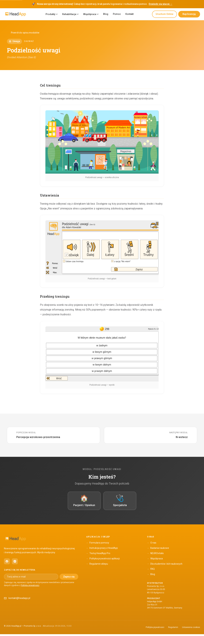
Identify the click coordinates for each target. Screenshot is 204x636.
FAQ (151, 571)
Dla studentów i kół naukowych (164, 565)
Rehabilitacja (70, 14)
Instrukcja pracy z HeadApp (102, 550)
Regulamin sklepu (97, 565)
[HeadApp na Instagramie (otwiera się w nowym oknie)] (15, 563)
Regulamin (173, 629)
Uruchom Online (164, 14)
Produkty (52, 14)
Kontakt (129, 14)
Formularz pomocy (97, 544)
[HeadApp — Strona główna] (15, 14)
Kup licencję (189, 14)
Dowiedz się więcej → (160, 4)
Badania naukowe (158, 550)
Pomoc (117, 14)
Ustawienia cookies (191, 629)
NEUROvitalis (155, 555)
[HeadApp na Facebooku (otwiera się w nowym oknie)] (7, 563)
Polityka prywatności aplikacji (103, 560)
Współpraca (91, 14)
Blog (105, 14)
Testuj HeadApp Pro (98, 555)
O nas (151, 544)
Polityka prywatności (155, 629)
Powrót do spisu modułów (23, 32)
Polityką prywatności (30, 587)
